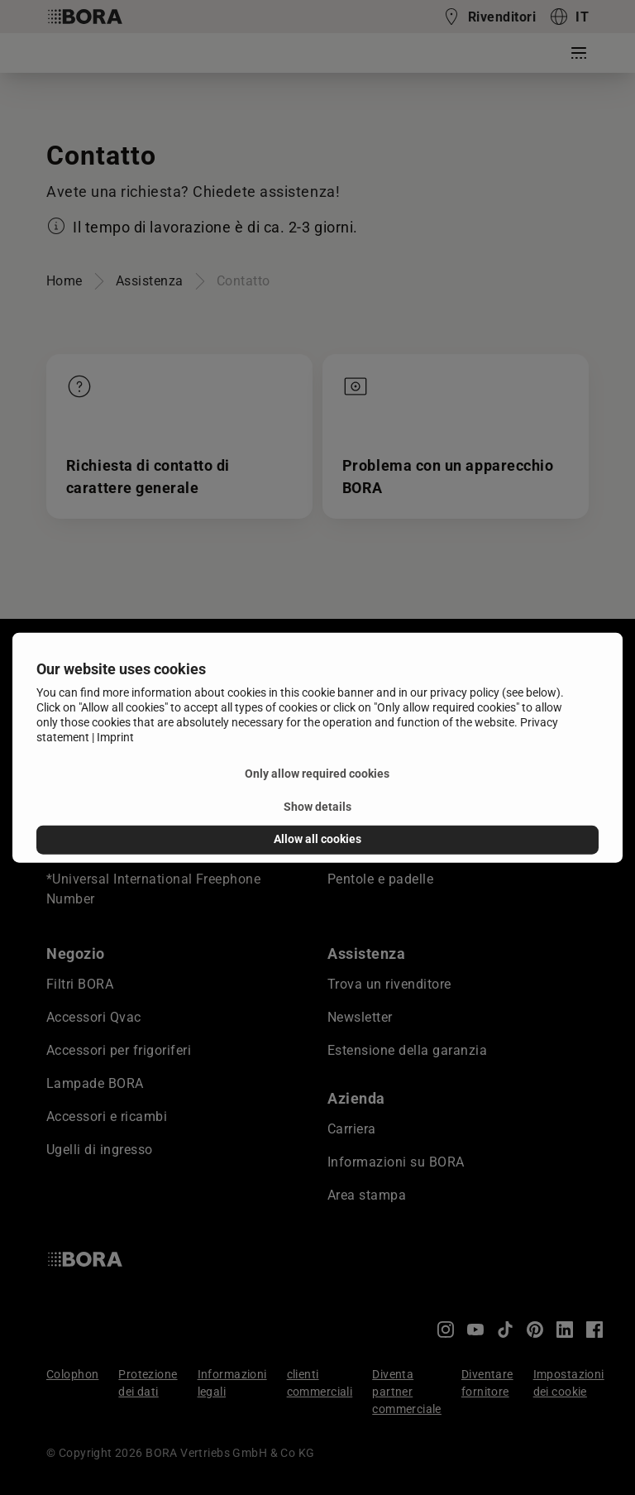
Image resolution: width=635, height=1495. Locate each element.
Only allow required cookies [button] (317, 774)
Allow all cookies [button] (317, 839)
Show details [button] (317, 807)
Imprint (115, 737)
